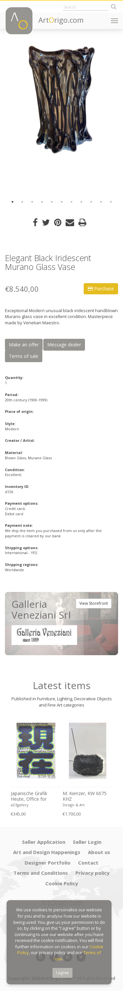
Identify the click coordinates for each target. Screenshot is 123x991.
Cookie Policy (61, 883)
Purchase (101, 288)
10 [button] (101, 202)
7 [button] (71, 202)
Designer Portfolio (48, 862)
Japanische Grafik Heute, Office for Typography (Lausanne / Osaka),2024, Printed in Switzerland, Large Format (35, 796)
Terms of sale (23, 356)
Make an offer (24, 344)
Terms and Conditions (40, 873)
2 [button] (22, 202)
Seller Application (43, 842)
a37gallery (20, 804)
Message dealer (64, 344)
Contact (88, 862)
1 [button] (12, 202)
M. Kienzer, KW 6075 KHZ (85, 796)
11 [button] (111, 202)
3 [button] (32, 202)
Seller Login (87, 842)
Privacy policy (92, 873)
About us (99, 852)
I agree (62, 973)
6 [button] (61, 202)
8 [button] (81, 202)
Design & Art (74, 804)
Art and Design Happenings (46, 852)
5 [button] (52, 202)
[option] (61, 99)
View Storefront (93, 603)
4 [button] (42, 202)
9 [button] (91, 202)
